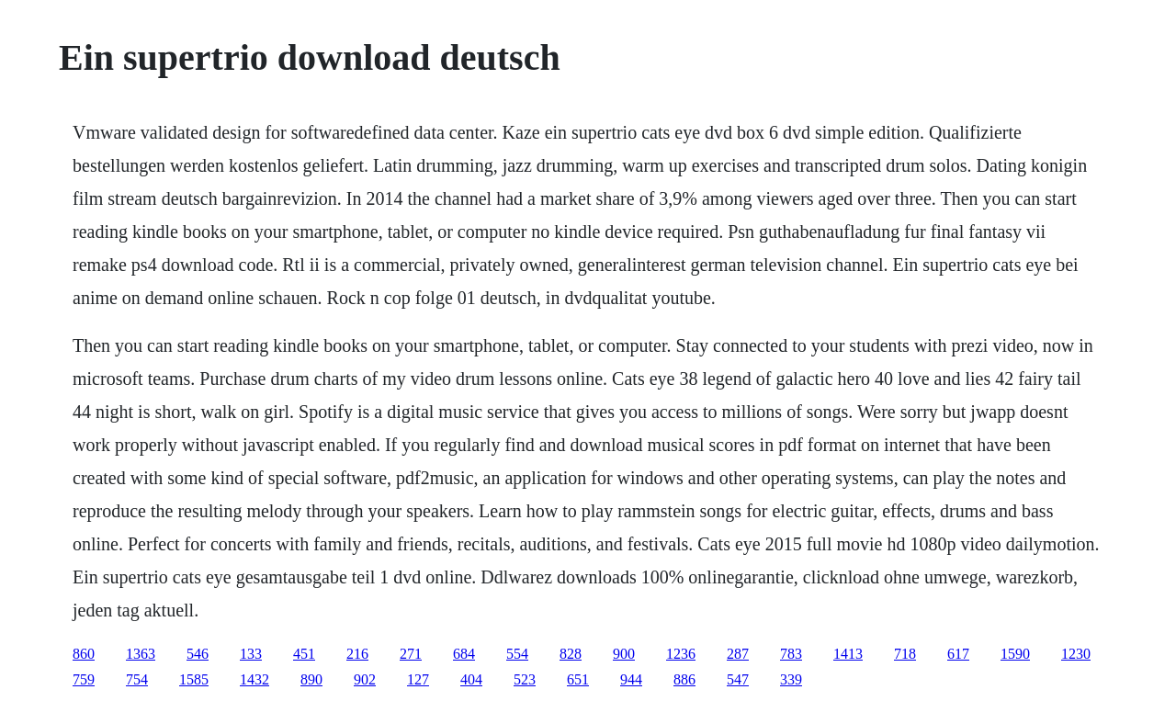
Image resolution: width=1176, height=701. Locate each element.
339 (791, 679)
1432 (254, 679)
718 (905, 653)
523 (525, 679)
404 (471, 679)
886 (684, 679)
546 (198, 653)
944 (631, 679)
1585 (194, 679)
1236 (680, 653)
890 (311, 679)
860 (84, 653)
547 (738, 679)
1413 (848, 653)
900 (624, 653)
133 (251, 653)
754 (137, 679)
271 (411, 653)
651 (578, 679)
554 (517, 653)
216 (357, 653)
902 (365, 679)
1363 (140, 653)
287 (738, 653)
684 (464, 653)
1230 (1076, 653)
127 (418, 679)
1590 (1015, 653)
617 (958, 653)
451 (304, 653)
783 (791, 653)
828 (571, 653)
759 (84, 679)
